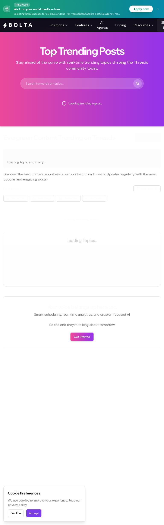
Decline (16, 513)
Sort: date (147, 189)
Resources (144, 25)
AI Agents (102, 25)
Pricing (120, 25)
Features (84, 25)
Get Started (82, 337)
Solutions (59, 25)
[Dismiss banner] (158, 9)
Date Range (42, 198)
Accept (34, 513)
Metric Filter (15, 198)
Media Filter (68, 198)
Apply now (141, 9)
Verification (94, 198)
